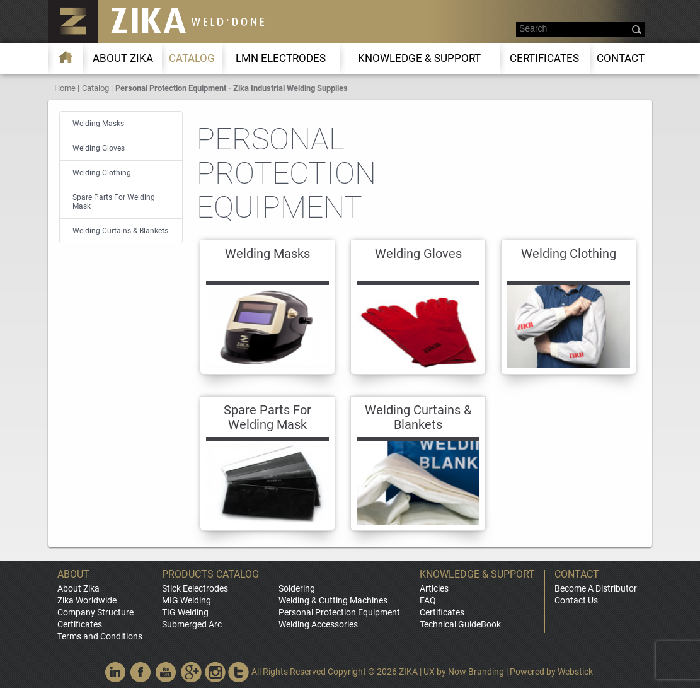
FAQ (428, 600)
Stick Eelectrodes (195, 588)
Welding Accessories (318, 624)
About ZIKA (123, 58)
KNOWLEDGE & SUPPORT (419, 58)
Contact (621, 58)
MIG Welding (186, 600)
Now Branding (476, 672)
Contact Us (576, 600)
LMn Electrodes (281, 58)
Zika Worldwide (87, 600)
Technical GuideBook (460, 624)
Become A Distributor (595, 588)
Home (65, 88)
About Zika (78, 588)
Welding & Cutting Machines (332, 600)
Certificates (544, 58)
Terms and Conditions (99, 636)
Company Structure (95, 612)
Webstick (575, 672)
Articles (434, 588)
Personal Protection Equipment (339, 612)
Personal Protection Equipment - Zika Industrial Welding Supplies (231, 88)
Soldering (296, 588)
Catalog (192, 58)
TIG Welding (185, 612)
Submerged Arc (192, 624)
